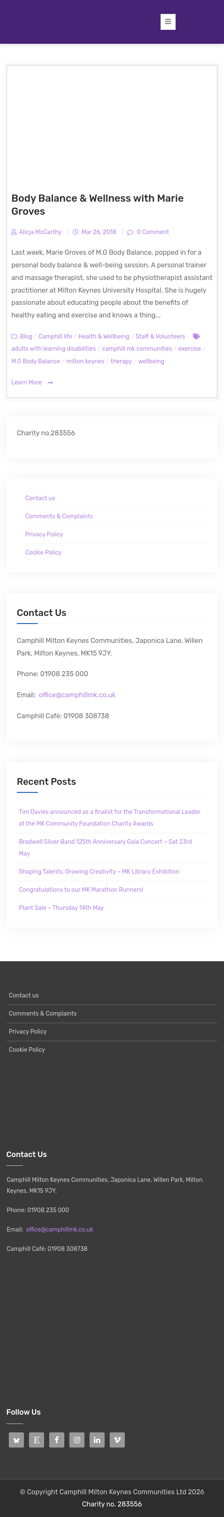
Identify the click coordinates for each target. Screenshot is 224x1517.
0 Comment (152, 232)
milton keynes (85, 361)
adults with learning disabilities (53, 348)
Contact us (40, 498)
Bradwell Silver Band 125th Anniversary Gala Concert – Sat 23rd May (105, 847)
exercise (189, 348)
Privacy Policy (44, 534)
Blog (26, 336)
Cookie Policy (43, 552)
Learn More (32, 383)
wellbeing (151, 361)
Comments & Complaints (59, 516)
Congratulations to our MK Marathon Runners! (81, 889)
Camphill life (55, 336)
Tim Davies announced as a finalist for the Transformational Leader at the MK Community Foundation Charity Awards (109, 817)
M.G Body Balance (35, 361)
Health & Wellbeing (103, 336)
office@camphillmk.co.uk (77, 695)
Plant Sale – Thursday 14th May (61, 908)
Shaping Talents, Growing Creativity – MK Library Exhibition (99, 871)
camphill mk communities (137, 348)
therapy (121, 361)
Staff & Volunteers (160, 336)
